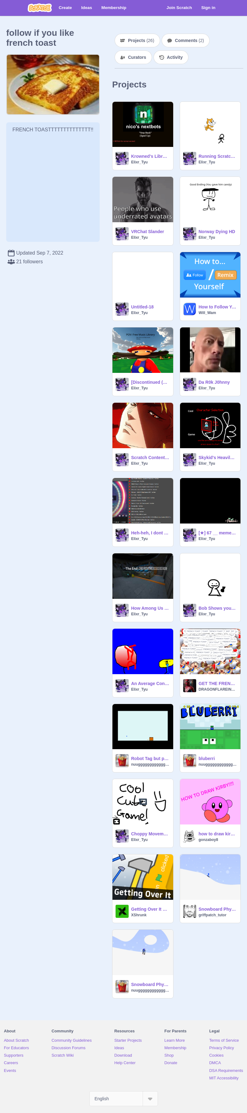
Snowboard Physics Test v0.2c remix (150, 984)
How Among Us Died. (150, 608)
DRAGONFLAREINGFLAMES (218, 689)
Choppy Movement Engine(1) (150, 833)
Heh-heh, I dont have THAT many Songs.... (150, 532)
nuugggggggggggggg (150, 764)
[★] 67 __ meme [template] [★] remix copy (218, 532)
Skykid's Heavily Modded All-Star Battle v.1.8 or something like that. (218, 457)
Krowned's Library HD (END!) (150, 156)
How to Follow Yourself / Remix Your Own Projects (218, 306)
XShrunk (138, 915)
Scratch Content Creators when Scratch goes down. (150, 457)
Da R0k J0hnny (214, 382)
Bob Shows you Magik (218, 608)
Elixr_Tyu (139, 162)
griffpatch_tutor (212, 915)
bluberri (207, 758)
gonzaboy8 (208, 840)
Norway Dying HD (217, 231)
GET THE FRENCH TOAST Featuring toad (218, 683)
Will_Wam (207, 313)
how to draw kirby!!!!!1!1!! (218, 833)
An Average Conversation (150, 683)
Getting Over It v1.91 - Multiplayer (150, 909)
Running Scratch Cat (218, 156)
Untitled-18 (142, 306)
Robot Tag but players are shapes (150, 758)
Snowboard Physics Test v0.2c (218, 909)
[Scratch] (39, 8)
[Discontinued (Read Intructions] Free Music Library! (150, 382)
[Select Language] (123, 1098)
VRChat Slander (147, 231)
